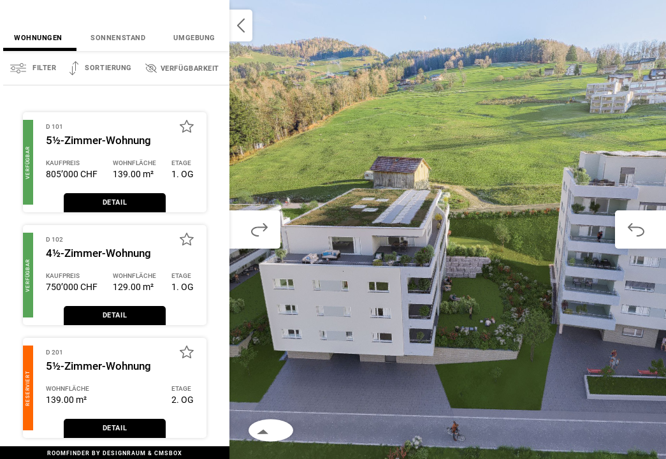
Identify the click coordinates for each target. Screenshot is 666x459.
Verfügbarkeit (190, 68)
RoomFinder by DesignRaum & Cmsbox (114, 453)
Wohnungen (38, 38)
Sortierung (108, 68)
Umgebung (194, 38)
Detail (115, 202)
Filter (44, 68)
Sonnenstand (117, 38)
